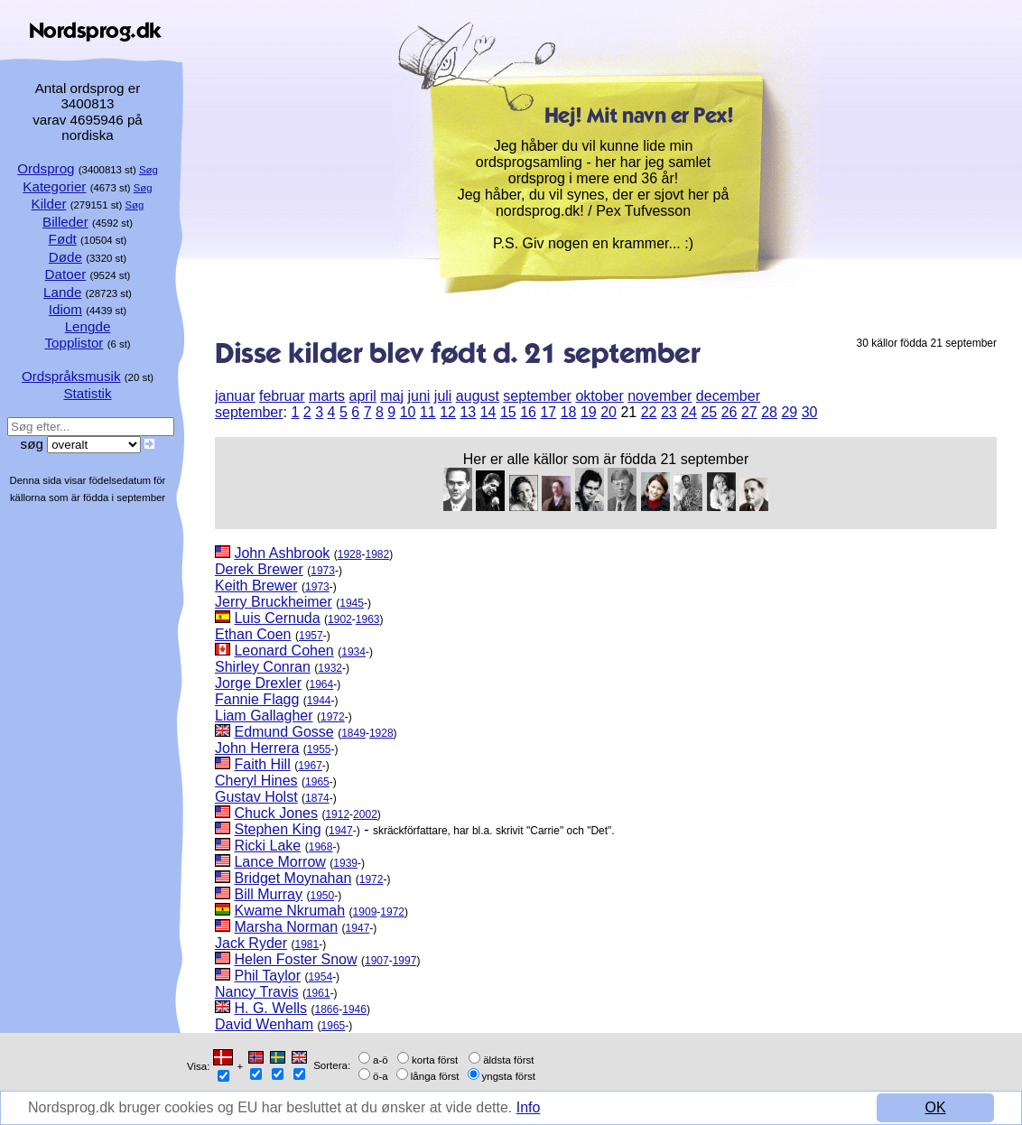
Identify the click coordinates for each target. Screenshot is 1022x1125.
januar (235, 396)
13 (468, 412)
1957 (311, 635)
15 (508, 412)
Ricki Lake (267, 845)
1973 (323, 570)
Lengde (88, 326)
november (659, 396)
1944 (319, 700)
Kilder (49, 203)
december (728, 396)
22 (649, 412)
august (477, 396)
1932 (330, 668)
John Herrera (257, 748)
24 (689, 412)
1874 (317, 798)
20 (608, 412)
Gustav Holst (256, 796)
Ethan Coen (253, 634)
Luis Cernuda (277, 618)
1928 (350, 554)
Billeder (65, 221)
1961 (318, 993)
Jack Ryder (251, 943)
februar (282, 396)
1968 (321, 847)
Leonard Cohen (283, 650)
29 (789, 412)
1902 (340, 619)
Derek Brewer (259, 569)
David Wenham (264, 1024)
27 (749, 412)
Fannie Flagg (257, 699)
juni (418, 396)
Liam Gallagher (264, 715)
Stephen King (277, 829)
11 (428, 412)
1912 (337, 814)
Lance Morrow (279, 861)
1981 (306, 944)
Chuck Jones (276, 813)
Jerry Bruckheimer (273, 601)
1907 (377, 960)
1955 (319, 749)
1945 (351, 603)
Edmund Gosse (283, 731)
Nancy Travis (256, 991)
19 (589, 412)
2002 (365, 814)
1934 (353, 652)
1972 (333, 717)
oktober (599, 396)
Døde (65, 257)
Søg (148, 169)
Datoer (66, 274)
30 (810, 412)
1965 (317, 782)
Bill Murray (268, 894)
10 (408, 412)
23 (669, 412)
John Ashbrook (282, 553)
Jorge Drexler (258, 683)
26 (729, 412)
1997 (405, 960)
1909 (365, 912)
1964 (321, 684)
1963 (368, 619)
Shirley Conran (263, 666)
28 (769, 412)
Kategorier (54, 186)
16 (528, 412)
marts (327, 396)
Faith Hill (262, 764)
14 (488, 412)
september (537, 396)
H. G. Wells (270, 1008)
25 (709, 412)
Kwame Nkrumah (289, 910)
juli (443, 396)
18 (569, 412)
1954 (320, 977)
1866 (327, 1009)
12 (448, 412)
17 (548, 412)
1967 (310, 765)
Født (63, 238)
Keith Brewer (256, 585)
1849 (353, 733)
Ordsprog (45, 168)
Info (528, 1107)
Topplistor (73, 342)
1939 (345, 863)
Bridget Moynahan (292, 878)
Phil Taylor (267, 975)
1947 (341, 830)
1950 (322, 895)
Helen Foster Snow (295, 959)
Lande (62, 292)
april (362, 396)
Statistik (87, 393)
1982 (377, 554)
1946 (354, 1009)
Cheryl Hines (256, 780)
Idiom (65, 309)
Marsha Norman (286, 926)
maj (392, 396)
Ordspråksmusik (71, 376)
